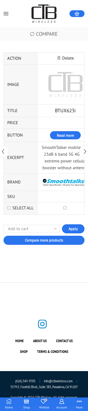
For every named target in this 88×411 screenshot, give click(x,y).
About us (40, 340)
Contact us (64, 340)
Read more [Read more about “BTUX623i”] (65, 135)
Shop (24, 351)
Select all (23, 208)
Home (19, 340)
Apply (73, 228)
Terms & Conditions (52, 351)
